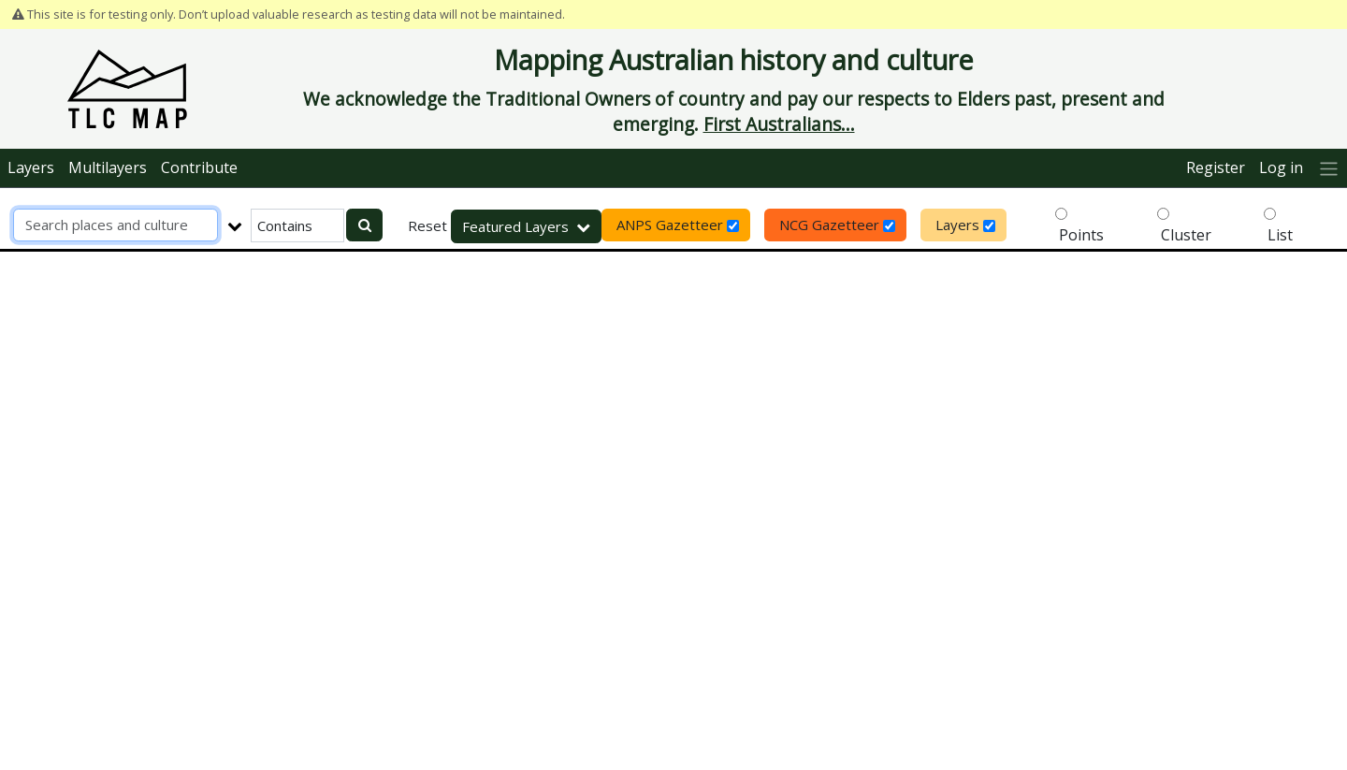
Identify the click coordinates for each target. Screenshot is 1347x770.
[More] (1329, 168)
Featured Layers (526, 226)
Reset (427, 225)
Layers (30, 167)
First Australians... (779, 124)
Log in (1281, 167)
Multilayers (107, 167)
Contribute (199, 167)
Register (1215, 167)
